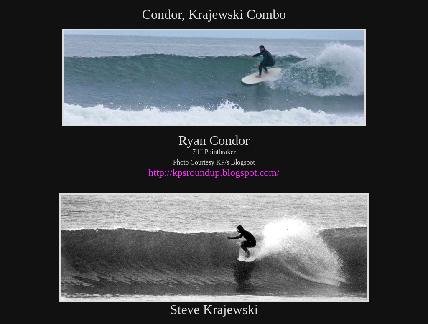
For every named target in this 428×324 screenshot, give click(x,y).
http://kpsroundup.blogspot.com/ (213, 172)
